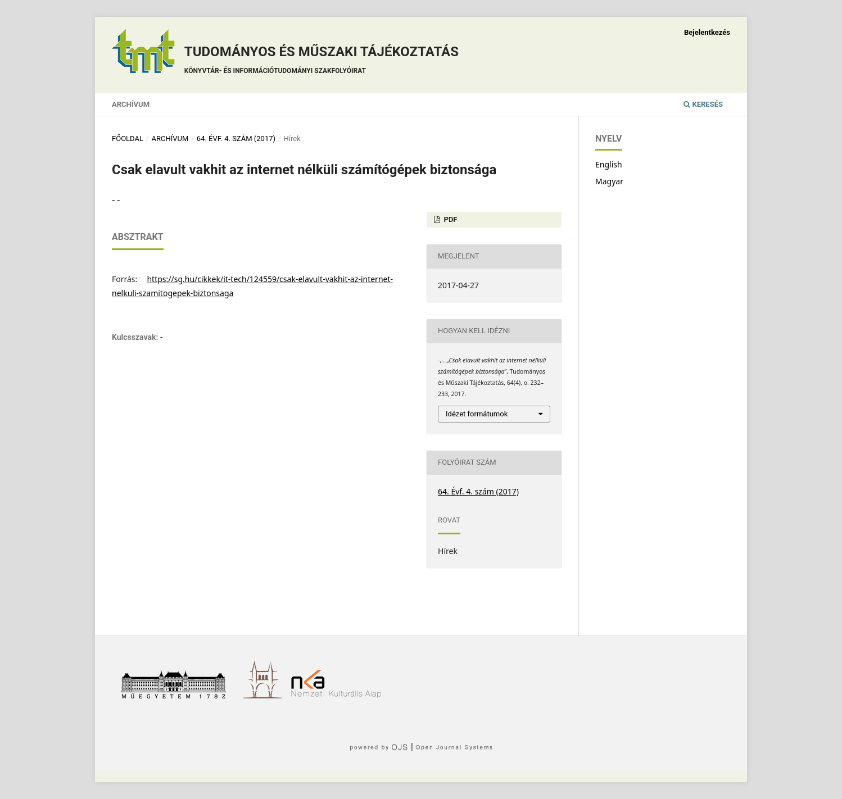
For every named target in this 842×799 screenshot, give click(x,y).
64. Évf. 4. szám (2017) (236, 138)
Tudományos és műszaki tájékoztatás (321, 61)
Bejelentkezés (707, 32)
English (608, 164)
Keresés (703, 104)
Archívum (131, 104)
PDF (449, 219)
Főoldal (127, 138)
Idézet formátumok (477, 414)
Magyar (609, 181)
